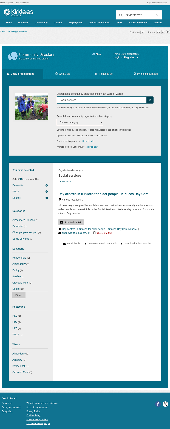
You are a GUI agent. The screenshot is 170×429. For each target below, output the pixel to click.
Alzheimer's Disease (23, 220)
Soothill (16, 197)
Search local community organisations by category (84, 116)
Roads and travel (138, 22)
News (120, 22)
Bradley (16, 276)
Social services (20, 238)
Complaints (7, 411)
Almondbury (19, 263)
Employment (76, 22)
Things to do (106, 73)
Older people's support (24, 232)
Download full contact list (137, 243)
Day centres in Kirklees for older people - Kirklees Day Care (103, 194)
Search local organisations (13, 31)
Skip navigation (6, 3)
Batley (15, 270)
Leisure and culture (99, 22)
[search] (138, 15)
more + (19, 295)
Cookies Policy (33, 415)
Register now (91, 147)
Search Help (88, 141)
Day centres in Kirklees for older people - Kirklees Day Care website (99, 229)
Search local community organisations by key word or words (90, 93)
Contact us (7, 403)
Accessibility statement (37, 407)
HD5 (14, 328)
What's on (64, 73)
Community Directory (31, 56)
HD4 (14, 322)
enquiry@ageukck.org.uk (75, 232)
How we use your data (37, 419)
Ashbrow (17, 359)
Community (41, 22)
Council (58, 22)
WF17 (15, 191)
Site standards (22, 3)
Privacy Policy (33, 411)
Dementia (17, 185)
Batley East (18, 366)
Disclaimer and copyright (38, 423)
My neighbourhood (147, 73)
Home (8, 22)
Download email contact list (102, 243)
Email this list (74, 243)
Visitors (158, 22)
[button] (157, 15)
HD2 (14, 315)
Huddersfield (19, 257)
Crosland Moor (20, 282)
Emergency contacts (11, 407)
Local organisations (22, 73)
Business (23, 22)
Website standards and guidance (42, 403)
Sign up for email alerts (157, 3)
